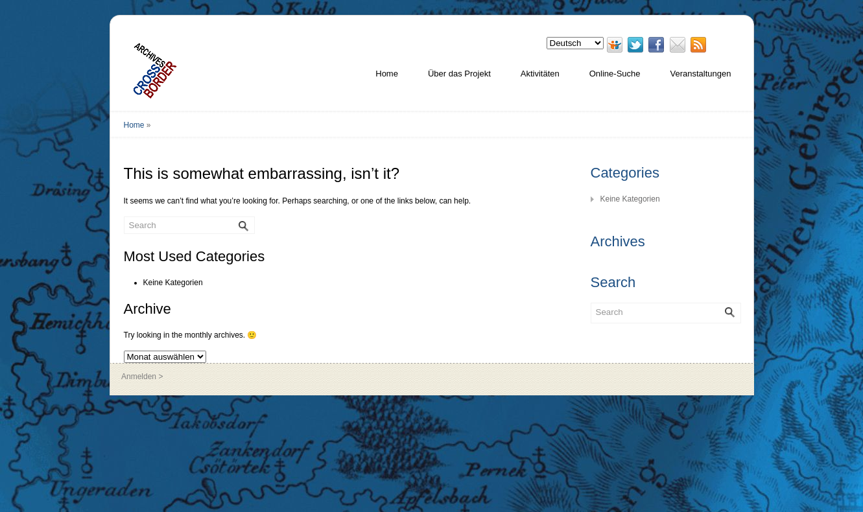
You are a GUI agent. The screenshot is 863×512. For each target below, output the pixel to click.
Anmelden (138, 376)
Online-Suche (615, 73)
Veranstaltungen (700, 73)
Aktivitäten (540, 73)
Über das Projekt (459, 73)
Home (386, 73)
